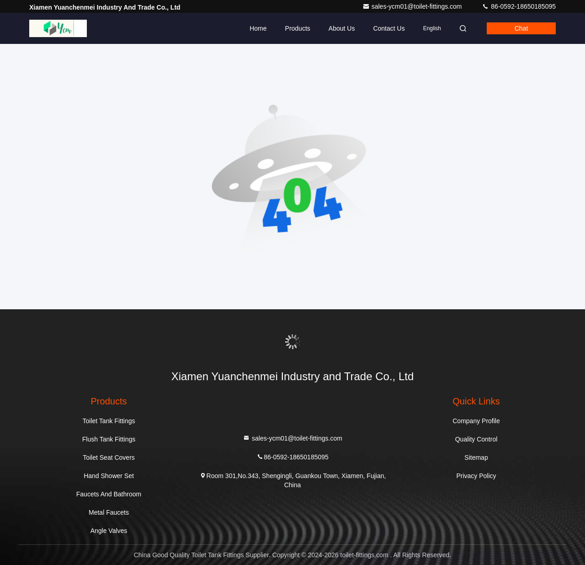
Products (297, 28)
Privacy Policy (476, 475)
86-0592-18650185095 (519, 6)
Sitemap (476, 457)
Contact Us (388, 28)
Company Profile (476, 421)
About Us (342, 28)
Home (258, 28)
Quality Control (476, 439)
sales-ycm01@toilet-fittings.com (413, 6)
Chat (521, 28)
